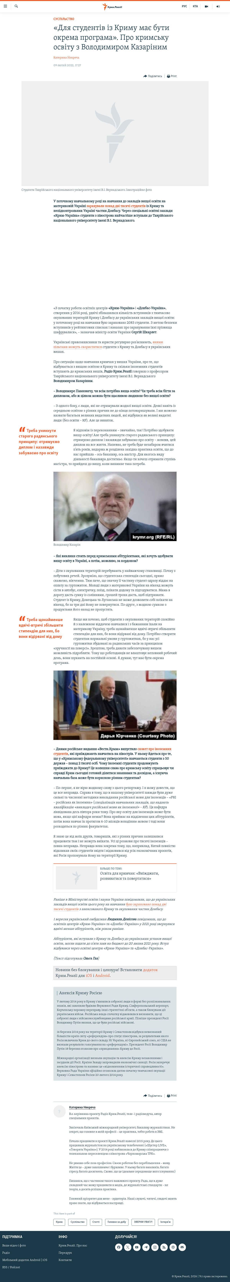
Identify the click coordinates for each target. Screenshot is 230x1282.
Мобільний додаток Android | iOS (24, 1260)
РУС (184, 6)
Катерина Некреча (66, 57)
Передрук (65, 1252)
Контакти (65, 1260)
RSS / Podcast (11, 1267)
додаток (150, 970)
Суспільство (63, 19)
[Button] (152, 76)
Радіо (6, 1252)
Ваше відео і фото (14, 1245)
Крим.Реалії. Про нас (73, 1245)
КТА (195, 6)
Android (102, 976)
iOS (89, 976)
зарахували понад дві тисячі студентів (116, 206)
